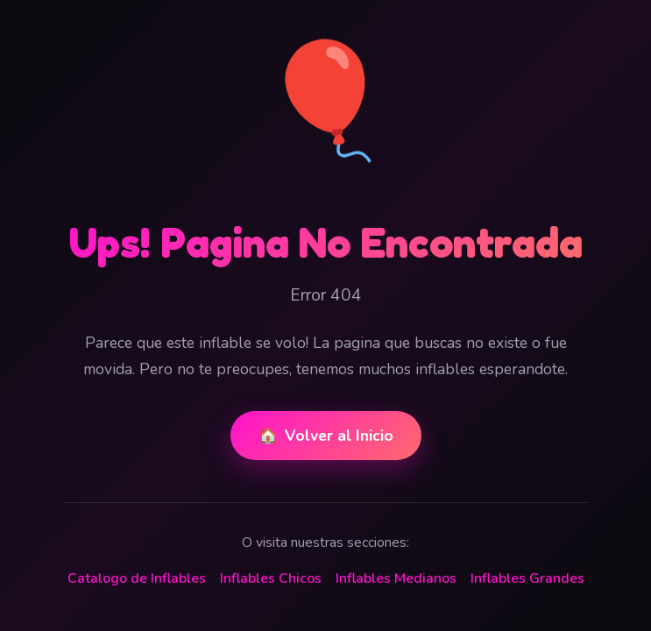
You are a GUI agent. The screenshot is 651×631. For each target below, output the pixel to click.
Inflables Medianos (396, 578)
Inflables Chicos (271, 578)
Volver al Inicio (325, 435)
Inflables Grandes (527, 578)
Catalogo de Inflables (136, 578)
